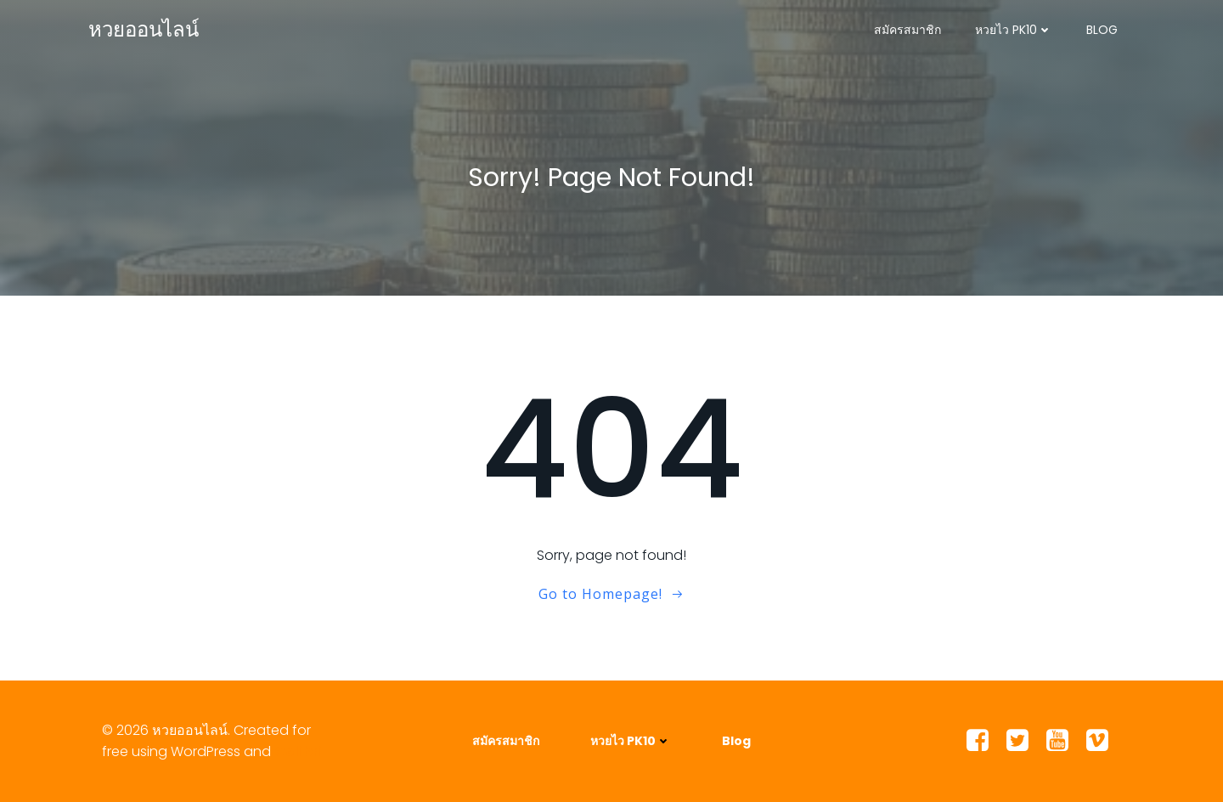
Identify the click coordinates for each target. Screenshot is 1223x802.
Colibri (298, 751)
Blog (1102, 29)
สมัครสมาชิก (907, 29)
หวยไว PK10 (1013, 29)
